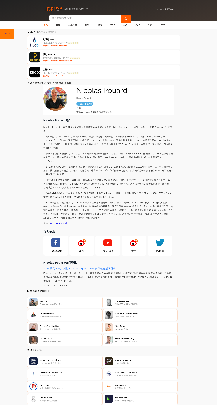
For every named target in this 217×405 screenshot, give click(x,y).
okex (162, 22)
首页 (45, 22)
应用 (100, 22)
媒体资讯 (40, 50)
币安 (150, 22)
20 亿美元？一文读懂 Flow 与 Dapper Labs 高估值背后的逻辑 (79, 236)
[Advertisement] (108, 359)
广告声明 (90, 384)
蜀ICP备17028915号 (87, 401)
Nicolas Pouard (58, 191)
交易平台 (72, 22)
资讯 (87, 22)
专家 (49, 50)
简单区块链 (74, 401)
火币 (138, 22)
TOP (7, 33)
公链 (58, 22)
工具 (125, 22)
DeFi (112, 22)
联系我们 (59, 384)
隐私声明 (75, 384)
